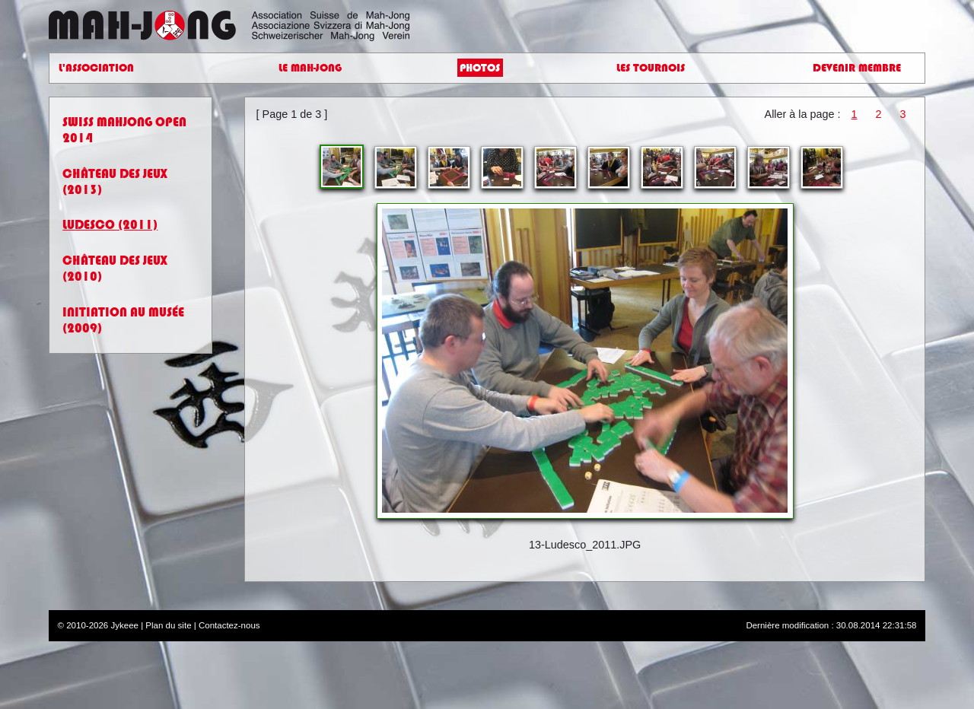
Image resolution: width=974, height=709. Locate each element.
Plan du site (168, 625)
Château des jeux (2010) (114, 269)
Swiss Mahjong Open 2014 (124, 130)
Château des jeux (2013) (114, 182)
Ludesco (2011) (110, 225)
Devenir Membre (857, 68)
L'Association (96, 68)
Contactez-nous (229, 625)
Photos (480, 68)
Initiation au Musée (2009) (123, 320)
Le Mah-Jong (310, 68)
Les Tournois (650, 68)
